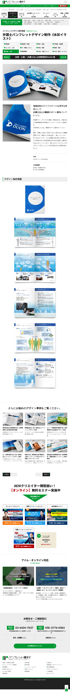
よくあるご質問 (7, 676)
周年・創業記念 (28, 22)
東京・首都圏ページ (19, 641)
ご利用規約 (50, 676)
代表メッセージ (29, 673)
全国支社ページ (50, 641)
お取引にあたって (7, 673)
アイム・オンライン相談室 (9, 669)
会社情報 (22, 6)
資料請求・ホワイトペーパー (54, 669)
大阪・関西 (47, 24)
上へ (66, 687)
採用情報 (27, 676)
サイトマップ (50, 678)
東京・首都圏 (38, 24)
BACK (7, 60)
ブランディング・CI (58, 20)
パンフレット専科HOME (8, 9)
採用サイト (53, 6)
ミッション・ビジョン (37, 6)
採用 (34, 20)
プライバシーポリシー (52, 673)
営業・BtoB (27, 20)
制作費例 (5, 671)
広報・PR (40, 20)
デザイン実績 (19, 9)
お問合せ (64, 5)
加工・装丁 (50, 22)
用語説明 (5, 678)
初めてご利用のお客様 (8, 667)
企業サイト (46, 6)
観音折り (58, 22)
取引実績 (28, 6)
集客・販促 (48, 20)
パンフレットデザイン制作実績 (33, 9)
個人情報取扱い (51, 671)
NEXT (62, 60)
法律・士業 (46, 9)
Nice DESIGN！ (28, 24)
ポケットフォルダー (39, 22)
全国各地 (55, 24)
